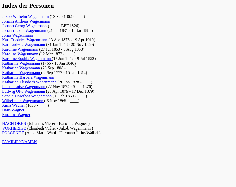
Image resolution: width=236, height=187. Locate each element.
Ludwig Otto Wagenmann (24, 91)
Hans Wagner (13, 110)
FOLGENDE (13, 133)
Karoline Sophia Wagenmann (27, 58)
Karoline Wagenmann (20, 49)
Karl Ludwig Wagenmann (24, 44)
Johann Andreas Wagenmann (26, 21)
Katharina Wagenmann (21, 63)
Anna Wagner (14, 105)
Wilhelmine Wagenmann (23, 100)
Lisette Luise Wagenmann (24, 86)
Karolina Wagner (16, 114)
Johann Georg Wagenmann (25, 26)
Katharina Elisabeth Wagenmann (30, 82)
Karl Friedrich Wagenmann (25, 40)
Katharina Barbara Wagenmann (28, 77)
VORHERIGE (14, 128)
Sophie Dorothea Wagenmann (27, 96)
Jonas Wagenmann (17, 35)
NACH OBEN (14, 123)
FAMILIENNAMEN (19, 141)
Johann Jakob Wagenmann (24, 30)
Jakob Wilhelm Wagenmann (26, 16)
